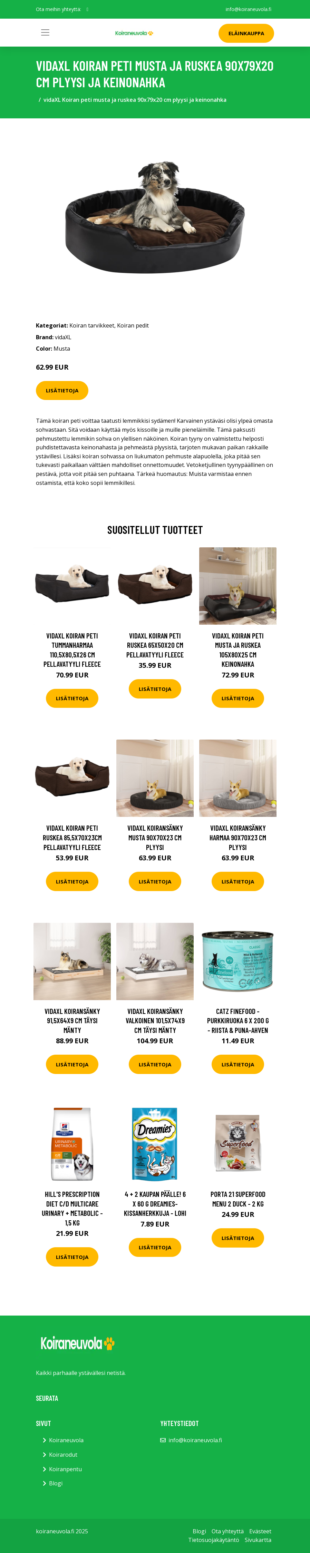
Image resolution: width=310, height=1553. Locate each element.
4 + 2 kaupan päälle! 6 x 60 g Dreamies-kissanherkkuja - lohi (155, 1203)
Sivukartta (258, 1540)
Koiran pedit (133, 325)
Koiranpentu (65, 1469)
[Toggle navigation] (45, 32)
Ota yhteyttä (228, 1531)
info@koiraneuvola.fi (248, 9)
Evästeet (260, 1531)
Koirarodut (63, 1454)
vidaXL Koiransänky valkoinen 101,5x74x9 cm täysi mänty (155, 1020)
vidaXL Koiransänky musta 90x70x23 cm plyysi (155, 837)
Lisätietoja (62, 390)
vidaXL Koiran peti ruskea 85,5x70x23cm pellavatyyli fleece (72, 837)
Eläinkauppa (246, 33)
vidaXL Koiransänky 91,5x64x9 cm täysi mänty (72, 1020)
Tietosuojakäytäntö (213, 1540)
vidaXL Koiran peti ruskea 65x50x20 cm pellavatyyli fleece (155, 645)
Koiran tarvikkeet (91, 325)
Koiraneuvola (66, 1440)
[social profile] (87, 9)
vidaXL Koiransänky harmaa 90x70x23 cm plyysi (238, 837)
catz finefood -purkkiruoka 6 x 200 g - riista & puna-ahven (238, 1020)
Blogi (55, 1483)
